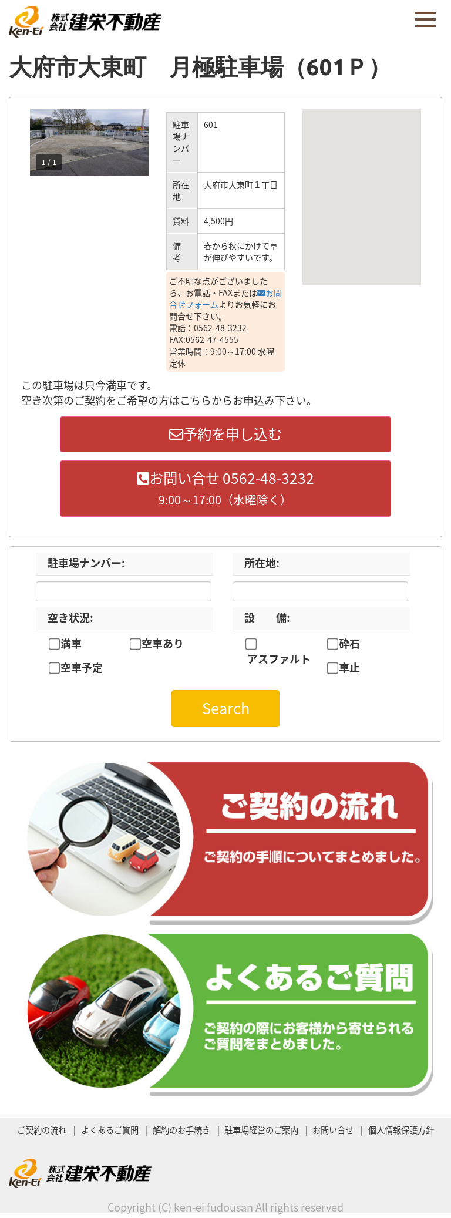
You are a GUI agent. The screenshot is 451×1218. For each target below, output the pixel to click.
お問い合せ (333, 1132)
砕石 (349, 646)
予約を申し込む (225, 434)
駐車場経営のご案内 (261, 1132)
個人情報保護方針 (401, 1132)
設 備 (267, 620)
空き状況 (70, 620)
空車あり (163, 646)
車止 (349, 670)
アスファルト (279, 661)
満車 (71, 646)
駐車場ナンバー (86, 566)
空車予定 (81, 670)
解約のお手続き (181, 1132)
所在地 (262, 566)
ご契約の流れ (41, 1132)
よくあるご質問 (110, 1132)
